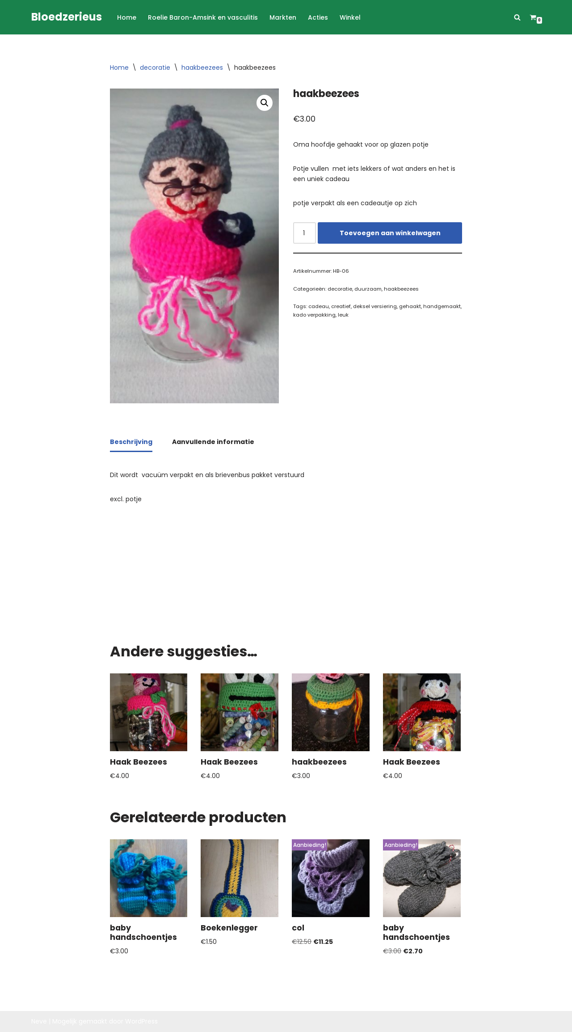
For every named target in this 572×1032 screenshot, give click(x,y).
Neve (39, 1021)
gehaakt (410, 306)
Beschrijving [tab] (131, 441)
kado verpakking (314, 314)
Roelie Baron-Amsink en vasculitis (203, 17)
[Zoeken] (517, 17)
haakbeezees (202, 67)
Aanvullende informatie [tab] (213, 441)
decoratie (155, 67)
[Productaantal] (304, 233)
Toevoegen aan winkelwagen (390, 232)
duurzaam (368, 288)
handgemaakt (442, 306)
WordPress (141, 1021)
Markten (282, 17)
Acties (318, 17)
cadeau (318, 306)
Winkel (350, 17)
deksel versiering (375, 306)
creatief (341, 306)
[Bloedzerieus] (66, 17)
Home (126, 17)
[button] (265, 103)
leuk (343, 314)
